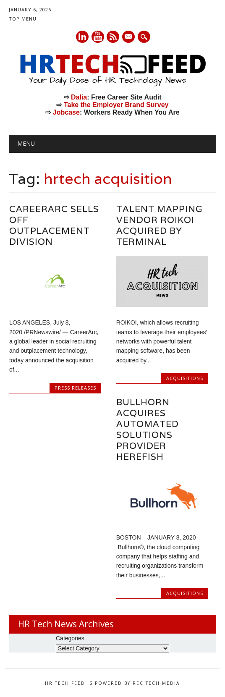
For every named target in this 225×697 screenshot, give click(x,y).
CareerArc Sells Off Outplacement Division (54, 225)
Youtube (98, 37)
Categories (70, 638)
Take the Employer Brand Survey (116, 104)
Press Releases (75, 388)
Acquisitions (184, 378)
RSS (113, 37)
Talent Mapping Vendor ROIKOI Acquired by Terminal (159, 225)
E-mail (129, 37)
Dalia (79, 97)
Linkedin (82, 37)
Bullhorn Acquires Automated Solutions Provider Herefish (147, 429)
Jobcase (66, 112)
